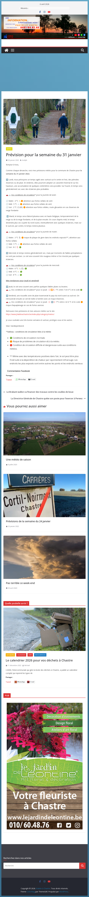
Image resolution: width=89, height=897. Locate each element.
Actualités (10, 655)
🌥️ (20, 201)
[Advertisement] (44, 72)
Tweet (9, 379)
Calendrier (21, 655)
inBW (30, 655)
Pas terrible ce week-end (20, 583)
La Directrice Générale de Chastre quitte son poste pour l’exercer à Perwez (48, 398)
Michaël (27, 665)
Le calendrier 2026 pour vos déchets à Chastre (39, 660)
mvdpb (24, 160)
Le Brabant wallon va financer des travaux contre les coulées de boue (38, 391)
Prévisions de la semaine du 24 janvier (28, 521)
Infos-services (40, 655)
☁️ (18, 275)
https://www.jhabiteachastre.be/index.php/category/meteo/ (30, 314)
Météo (9, 149)
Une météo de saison (18, 459)
